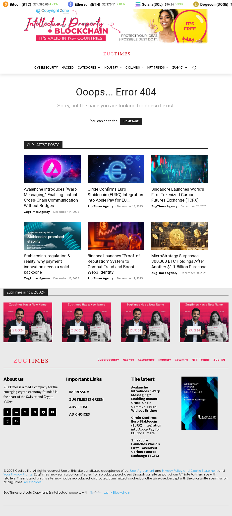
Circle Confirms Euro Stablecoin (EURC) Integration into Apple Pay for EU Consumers (146, 425)
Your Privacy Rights (17, 474)
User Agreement (142, 471)
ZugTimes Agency (37, 212)
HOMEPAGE (130, 121)
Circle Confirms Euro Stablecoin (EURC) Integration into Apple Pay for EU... (115, 195)
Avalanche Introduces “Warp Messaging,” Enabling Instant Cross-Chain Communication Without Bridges (145, 399)
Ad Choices (33, 482)
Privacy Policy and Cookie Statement (190, 471)
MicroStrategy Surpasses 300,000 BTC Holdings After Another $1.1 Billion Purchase (178, 261)
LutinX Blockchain (117, 492)
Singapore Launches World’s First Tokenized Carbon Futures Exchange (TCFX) (177, 195)
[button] (194, 67)
